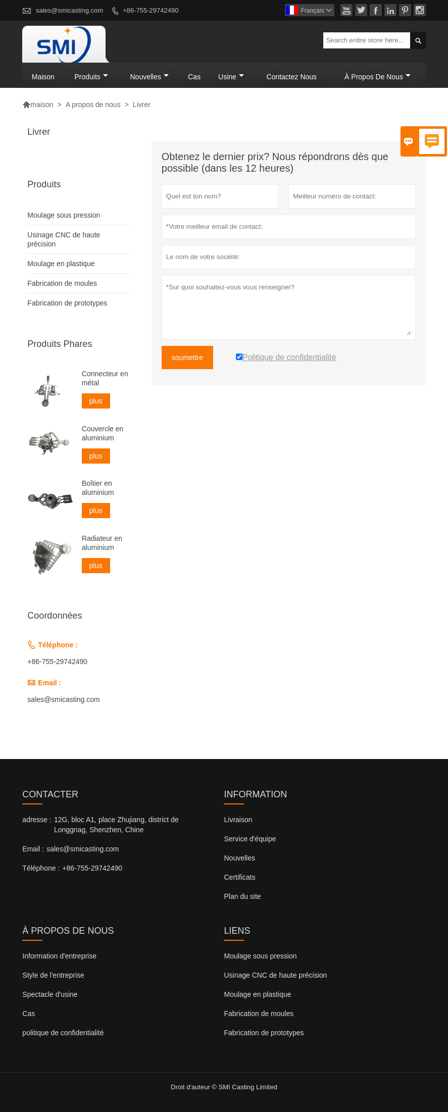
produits (91, 77)
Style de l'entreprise (53, 975)
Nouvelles (239, 858)
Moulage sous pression (63, 216)
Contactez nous (292, 77)
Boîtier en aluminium (98, 487)
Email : (33, 849)
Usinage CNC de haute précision (275, 975)
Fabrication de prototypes (67, 303)
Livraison (238, 820)
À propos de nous (377, 77)
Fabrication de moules (62, 284)
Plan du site (242, 896)
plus (96, 401)
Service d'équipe (250, 839)
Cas (194, 77)
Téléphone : (41, 868)
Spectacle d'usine (49, 994)
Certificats (239, 877)
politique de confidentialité (63, 1033)
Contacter (50, 794)
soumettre (187, 358)
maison (43, 77)
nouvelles (149, 77)
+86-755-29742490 (150, 10)
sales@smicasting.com (69, 10)
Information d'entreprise (59, 956)
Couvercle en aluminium (103, 433)
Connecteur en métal (105, 378)
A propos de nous (93, 104)
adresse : (37, 820)
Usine (231, 77)
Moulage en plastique (60, 264)
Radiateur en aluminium (102, 542)
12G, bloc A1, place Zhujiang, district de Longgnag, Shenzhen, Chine (116, 825)
